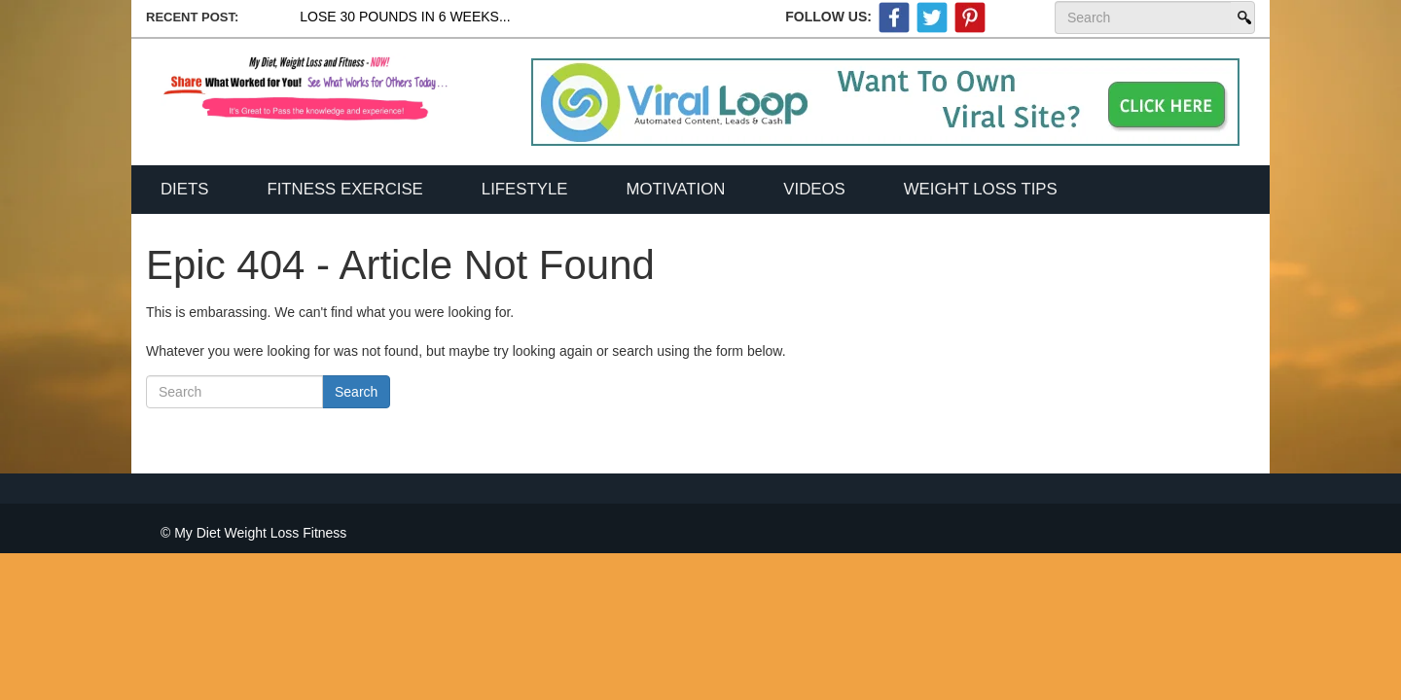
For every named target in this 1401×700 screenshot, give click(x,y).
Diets (184, 189)
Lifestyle (525, 189)
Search (1242, 17)
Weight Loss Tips (981, 189)
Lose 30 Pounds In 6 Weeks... (405, 16)
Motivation (675, 189)
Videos (813, 189)
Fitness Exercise (344, 189)
